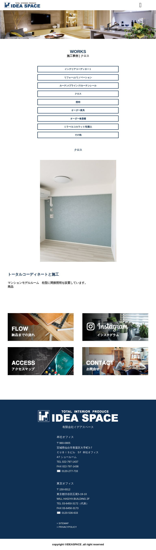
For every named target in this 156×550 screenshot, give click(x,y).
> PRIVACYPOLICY (67, 527)
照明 (78, 102)
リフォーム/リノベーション (78, 77)
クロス (78, 93)
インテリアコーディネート (78, 69)
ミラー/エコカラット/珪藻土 (78, 126)
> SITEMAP (63, 523)
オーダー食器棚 (78, 118)
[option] (78, 211)
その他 (78, 135)
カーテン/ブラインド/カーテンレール (78, 85)
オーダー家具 (78, 110)
